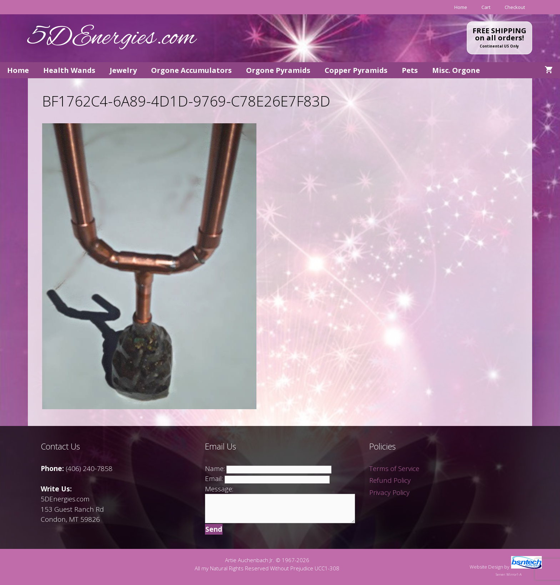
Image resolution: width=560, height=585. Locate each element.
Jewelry (123, 70)
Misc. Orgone (456, 70)
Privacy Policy (389, 492)
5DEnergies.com (112, 38)
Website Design (486, 567)
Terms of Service (394, 468)
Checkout (515, 7)
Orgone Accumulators (191, 70)
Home (460, 7)
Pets (410, 70)
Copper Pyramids (356, 70)
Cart (485, 7)
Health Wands (69, 70)
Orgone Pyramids (278, 70)
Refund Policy (390, 480)
